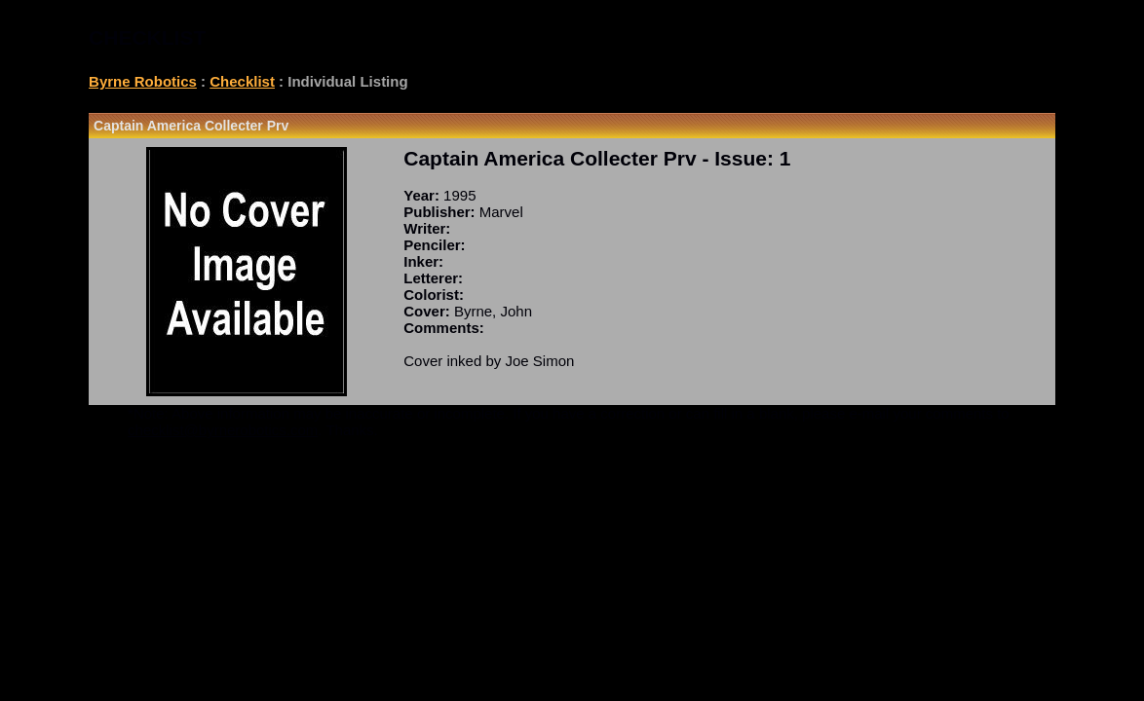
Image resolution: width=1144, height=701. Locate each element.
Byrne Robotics (143, 81)
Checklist (242, 81)
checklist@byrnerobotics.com (223, 430)
